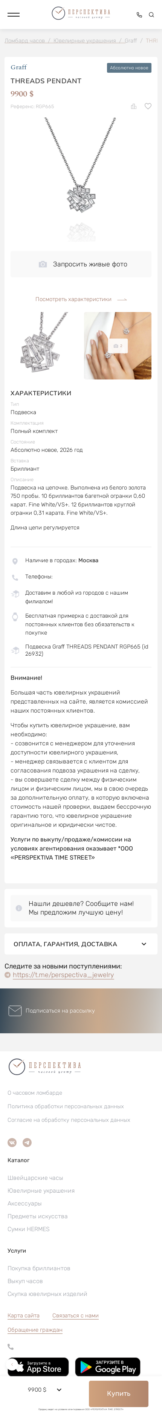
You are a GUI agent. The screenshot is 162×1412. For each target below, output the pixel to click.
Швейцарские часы (35, 1177)
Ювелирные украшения (41, 1190)
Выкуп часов (25, 1281)
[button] (14, 14)
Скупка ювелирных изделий (47, 1293)
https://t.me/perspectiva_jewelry (63, 975)
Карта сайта (24, 1315)
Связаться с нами (75, 1315)
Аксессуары (25, 1203)
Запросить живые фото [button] (83, 264)
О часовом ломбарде (35, 1092)
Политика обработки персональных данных (66, 1106)
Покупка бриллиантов (39, 1268)
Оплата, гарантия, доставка (81, 943)
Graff (19, 67)
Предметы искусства (38, 1216)
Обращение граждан (35, 1329)
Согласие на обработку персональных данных (69, 1120)
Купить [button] (118, 1393)
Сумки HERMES (29, 1229)
